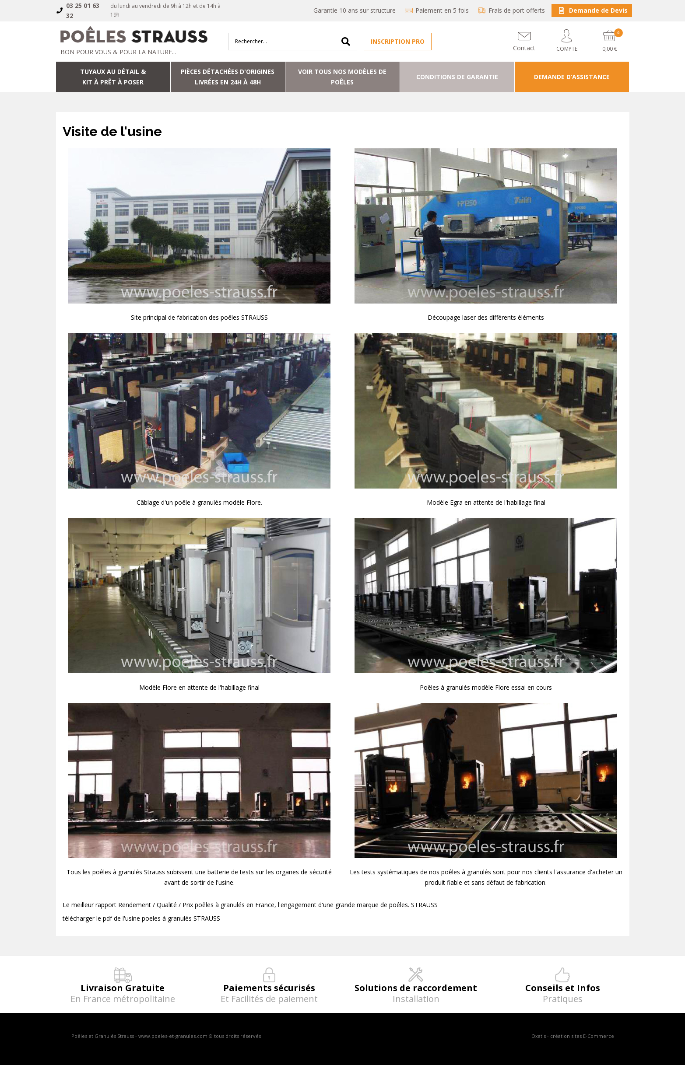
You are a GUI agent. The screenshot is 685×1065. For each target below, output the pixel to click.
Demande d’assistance (572, 77)
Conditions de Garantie (457, 77)
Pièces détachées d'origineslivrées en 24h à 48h (227, 76)
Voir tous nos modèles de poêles (342, 76)
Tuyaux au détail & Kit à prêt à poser (113, 76)
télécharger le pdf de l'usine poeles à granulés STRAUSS (141, 918)
